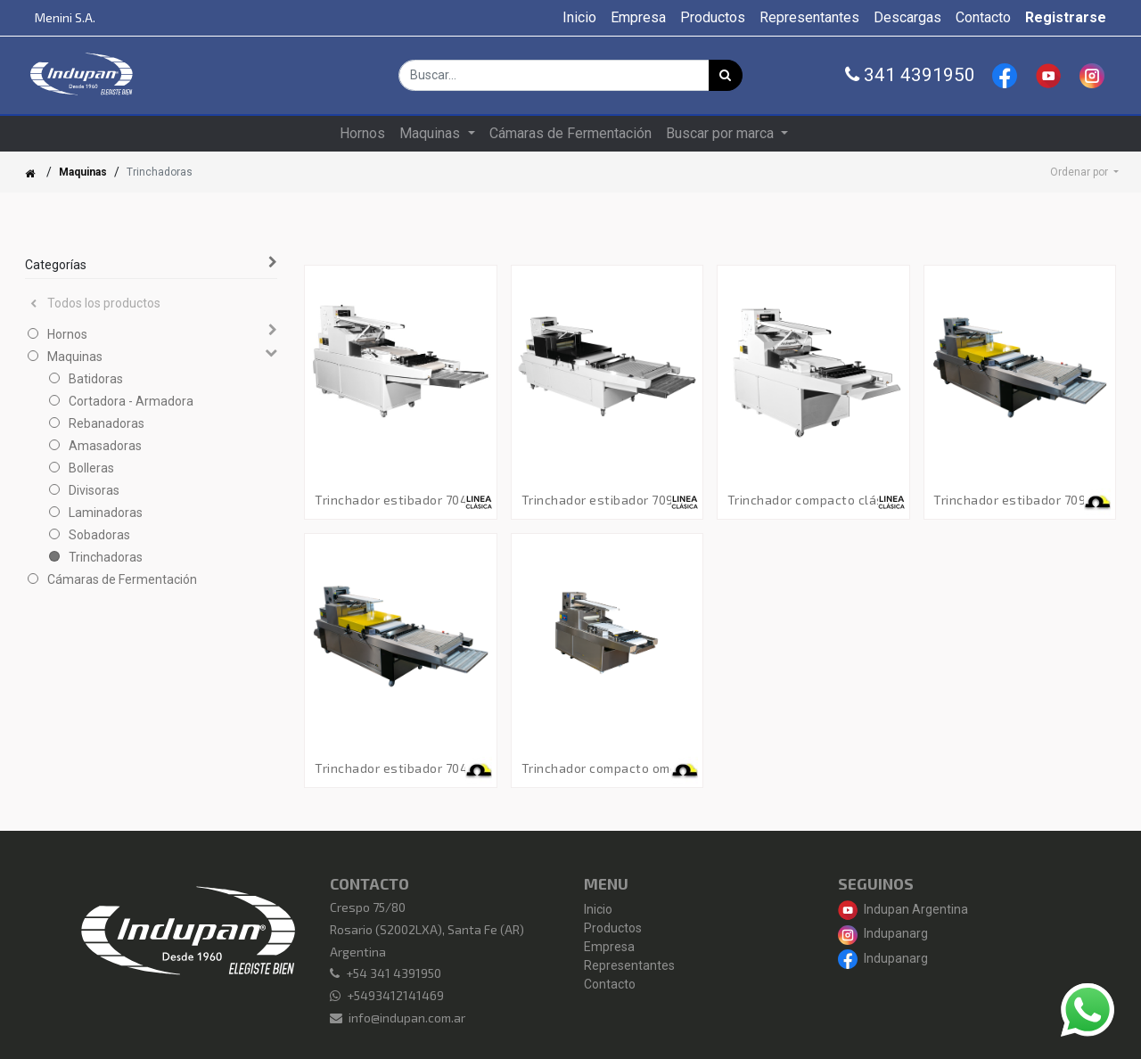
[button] (1084, 172)
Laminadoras (106, 512)
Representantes (629, 965)
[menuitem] (579, 18)
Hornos (67, 334)
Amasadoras (105, 446)
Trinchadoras (106, 557)
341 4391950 (910, 75)
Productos (613, 928)
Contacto (610, 984)
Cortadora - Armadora (131, 401)
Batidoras (96, 379)
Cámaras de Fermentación (122, 579)
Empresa (609, 947)
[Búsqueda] (726, 75)
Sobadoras (99, 535)
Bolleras (91, 468)
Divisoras (94, 490)
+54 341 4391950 (393, 973)
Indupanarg (883, 933)
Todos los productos (95, 303)
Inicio (598, 909)
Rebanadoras (106, 423)
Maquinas (83, 172)
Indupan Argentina (903, 909)
